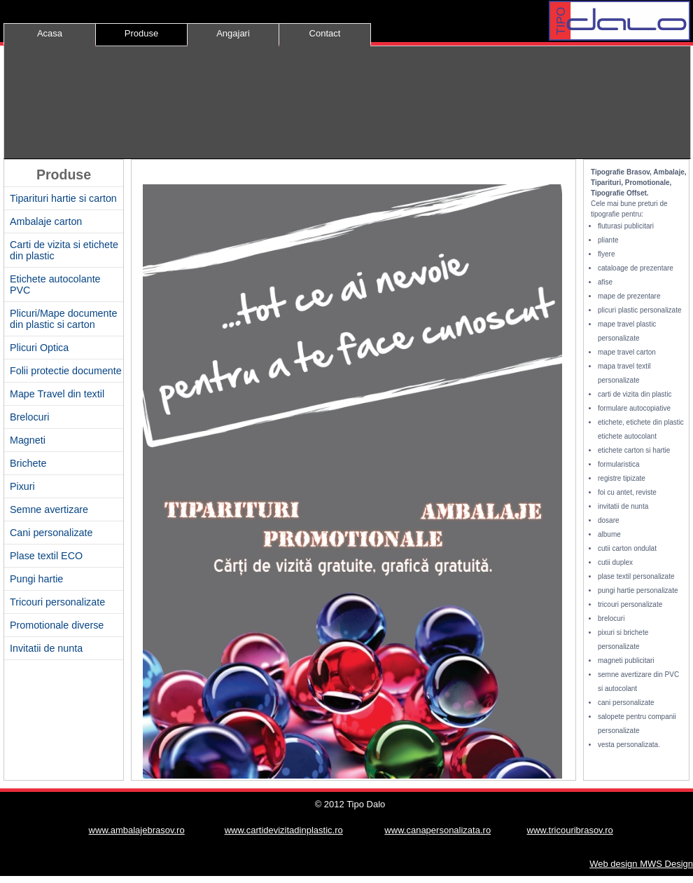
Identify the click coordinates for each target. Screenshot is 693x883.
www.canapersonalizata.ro (437, 830)
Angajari (233, 33)
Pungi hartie (36, 578)
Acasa (49, 33)
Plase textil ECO (46, 555)
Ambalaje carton (46, 221)
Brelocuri (29, 417)
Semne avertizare (49, 509)
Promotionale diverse (57, 625)
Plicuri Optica (39, 347)
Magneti (28, 440)
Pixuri (22, 486)
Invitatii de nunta (46, 648)
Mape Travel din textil (57, 393)
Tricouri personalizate (57, 602)
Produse (141, 33)
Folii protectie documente (66, 370)
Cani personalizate (51, 532)
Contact (325, 33)
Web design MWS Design (641, 863)
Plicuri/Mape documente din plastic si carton (63, 319)
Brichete (28, 463)
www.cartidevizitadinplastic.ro (284, 830)
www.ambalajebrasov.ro (137, 830)
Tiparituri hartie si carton (63, 198)
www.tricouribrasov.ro (570, 830)
